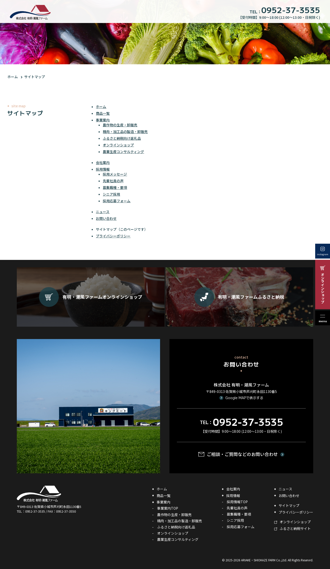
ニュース (102, 211)
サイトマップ (34, 76)
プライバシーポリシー (113, 235)
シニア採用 (111, 194)
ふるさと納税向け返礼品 (122, 138)
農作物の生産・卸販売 (120, 124)
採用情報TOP (237, 501)
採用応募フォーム (116, 200)
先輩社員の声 (113, 180)
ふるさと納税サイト (295, 528)
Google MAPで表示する (244, 397)
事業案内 (103, 119)
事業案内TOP (167, 508)
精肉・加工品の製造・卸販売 (125, 131)
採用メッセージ (115, 174)
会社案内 (103, 162)
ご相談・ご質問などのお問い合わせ (242, 454)
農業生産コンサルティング (123, 151)
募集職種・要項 (115, 187)
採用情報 (103, 169)
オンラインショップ (118, 144)
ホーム (12, 76)
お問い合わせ (106, 218)
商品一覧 (103, 113)
